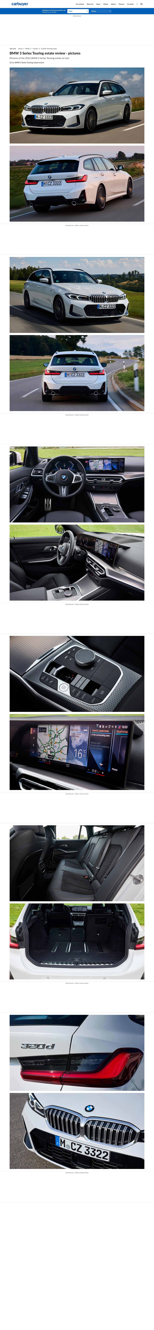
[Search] (141, 4)
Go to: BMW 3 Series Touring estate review (27, 62)
